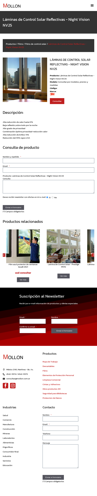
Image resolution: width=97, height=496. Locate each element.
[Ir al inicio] (13, 5)
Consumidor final (11, 453)
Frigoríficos (8, 449)
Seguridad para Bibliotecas (55, 395)
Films (20, 44)
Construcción (9, 431)
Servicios (7, 462)
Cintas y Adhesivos (51, 386)
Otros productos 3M (51, 391)
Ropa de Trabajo (50, 363)
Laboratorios (9, 440)
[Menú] (92, 5)
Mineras (6, 435)
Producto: (55, 75)
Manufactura (8, 426)
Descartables (48, 368)
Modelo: (54, 81)
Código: (53, 88)
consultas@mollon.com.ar (18, 380)
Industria (7, 458)
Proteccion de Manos (52, 400)
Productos (11, 44)
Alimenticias (8, 444)
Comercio (7, 421)
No (54, 199)
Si (48, 199)
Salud (5, 417)
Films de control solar (35, 44)
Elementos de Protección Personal (58, 377)
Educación (7, 467)
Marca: (53, 91)
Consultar (57, 101)
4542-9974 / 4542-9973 (17, 376)
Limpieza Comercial (51, 381)
